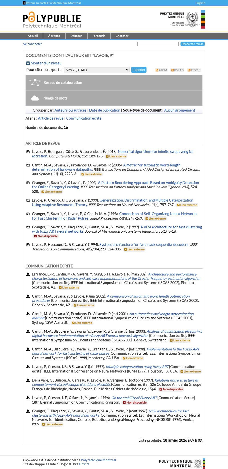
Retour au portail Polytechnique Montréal (52, 3)
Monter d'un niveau (46, 63)
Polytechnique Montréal (98, 460)
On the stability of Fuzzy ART (134, 398)
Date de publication (104, 110)
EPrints (84, 464)
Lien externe (115, 156)
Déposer (76, 35)
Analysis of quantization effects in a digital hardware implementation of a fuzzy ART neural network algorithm (117, 333)
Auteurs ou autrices (70, 110)
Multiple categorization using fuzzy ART (137, 366)
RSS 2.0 (195, 70)
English (200, 3)
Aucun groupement (179, 110)
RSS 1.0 (179, 70)
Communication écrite (84, 118)
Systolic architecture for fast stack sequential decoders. (144, 244)
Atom (163, 70)
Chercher (122, 35)
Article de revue (51, 118)
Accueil (33, 35)
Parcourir (98, 35)
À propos (54, 35)
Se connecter (32, 44)
